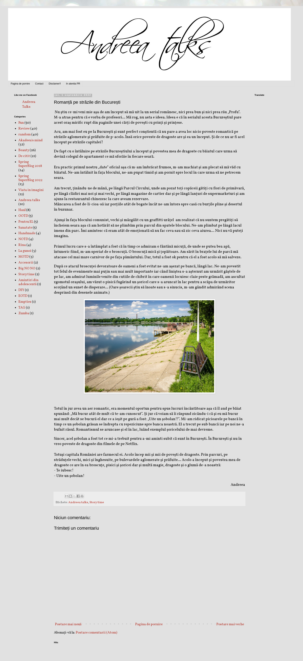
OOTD (23, 216)
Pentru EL (25, 221)
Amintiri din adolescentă (28, 282)
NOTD (23, 239)
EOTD (22, 296)
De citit (24, 156)
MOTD (23, 256)
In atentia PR (73, 83)
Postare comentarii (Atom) (96, 632)
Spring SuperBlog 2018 (30, 164)
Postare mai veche (230, 624)
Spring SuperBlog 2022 (30, 178)
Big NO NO (26, 268)
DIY (21, 290)
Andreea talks (78, 502)
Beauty (23, 150)
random (24, 134)
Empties (24, 301)
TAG (21, 307)
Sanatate (25, 227)
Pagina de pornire (20, 83)
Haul (22, 210)
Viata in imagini (31, 190)
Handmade (26, 233)
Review (24, 128)
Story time (96, 502)
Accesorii (25, 262)
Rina (22, 245)
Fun (21, 122)
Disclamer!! (55, 83)
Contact (39, 83)
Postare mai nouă (68, 624)
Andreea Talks (28, 104)
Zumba (23, 313)
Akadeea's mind (30, 140)
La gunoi (24, 251)
